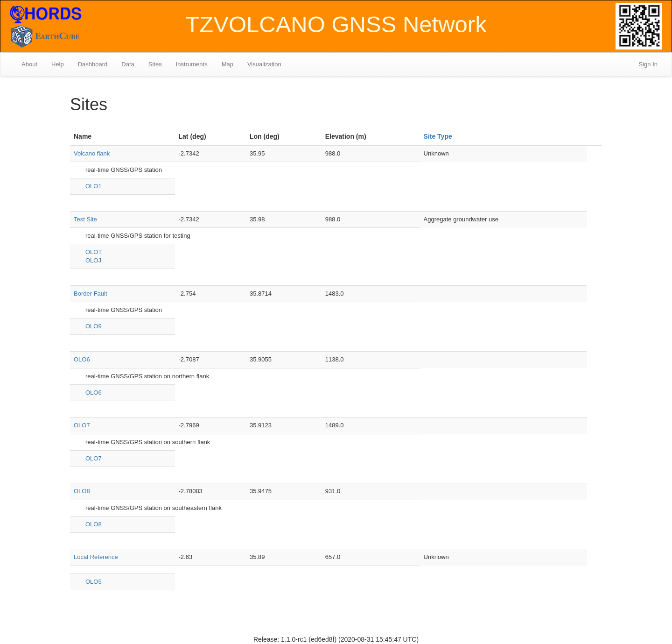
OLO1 (93, 186)
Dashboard (93, 64)
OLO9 (93, 326)
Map (227, 64)
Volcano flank (92, 153)
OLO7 (82, 425)
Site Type (438, 136)
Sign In (648, 64)
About (29, 64)
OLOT (93, 251)
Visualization (264, 64)
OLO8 (82, 491)
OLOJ (93, 260)
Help (57, 64)
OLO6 (82, 359)
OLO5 (93, 581)
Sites (155, 64)
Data (127, 64)
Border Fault (90, 293)
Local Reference (96, 556)
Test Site (85, 219)
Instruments (192, 64)
